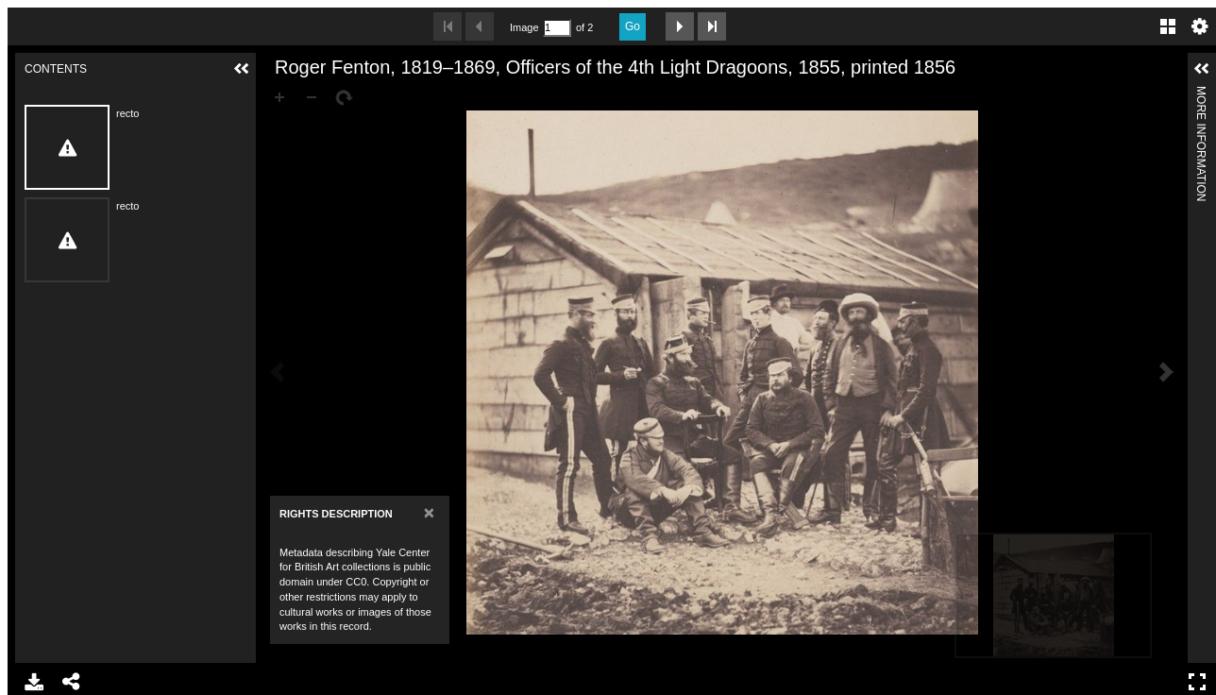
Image (524, 27)
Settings (1200, 26)
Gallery (1168, 26)
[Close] (429, 512)
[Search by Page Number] (557, 28)
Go (632, 26)
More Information (1201, 94)
